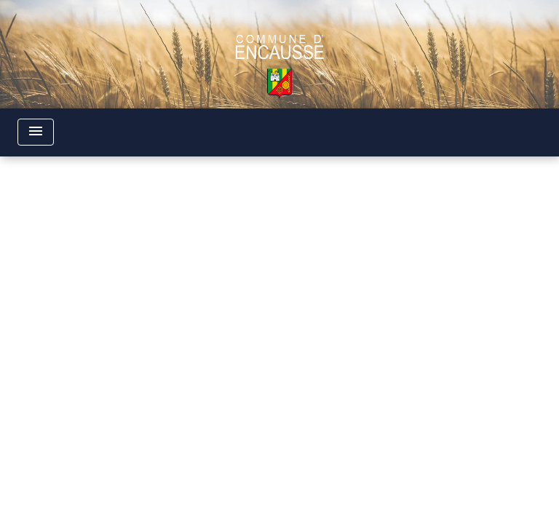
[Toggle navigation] (35, 132)
